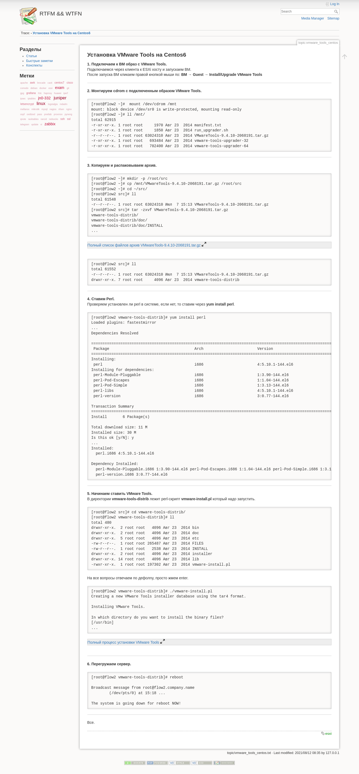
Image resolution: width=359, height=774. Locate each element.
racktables (33, 119)
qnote (23, 119)
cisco (70, 82)
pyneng (68, 114)
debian (33, 88)
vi (41, 124)
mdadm (64, 104)
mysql (44, 109)
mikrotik (36, 109)
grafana (31, 93)
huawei (57, 93)
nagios (53, 109)
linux (41, 103)
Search (336, 11)
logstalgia (53, 104)
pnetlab (48, 114)
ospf (22, 114)
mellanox (24, 109)
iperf (65, 93)
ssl (69, 119)
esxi (50, 88)
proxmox (58, 114)
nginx (69, 109)
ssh (62, 119)
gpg (22, 93)
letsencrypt (27, 104)
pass (39, 114)
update (34, 124)
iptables (32, 98)
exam (59, 87)
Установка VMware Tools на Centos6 (61, 33)
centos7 (59, 82)
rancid (44, 119)
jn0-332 (44, 98)
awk (32, 82)
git (68, 88)
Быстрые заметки (39, 61)
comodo (24, 88)
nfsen (61, 109)
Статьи (31, 56)
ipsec (23, 98)
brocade (41, 82)
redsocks (53, 119)
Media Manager (312, 18)
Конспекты (34, 65)
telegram (24, 124)
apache (24, 82)
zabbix (50, 124)
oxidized (31, 114)
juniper (60, 98)
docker (43, 88)
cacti (50, 82)
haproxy (48, 93)
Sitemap (333, 18)
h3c (40, 93)
